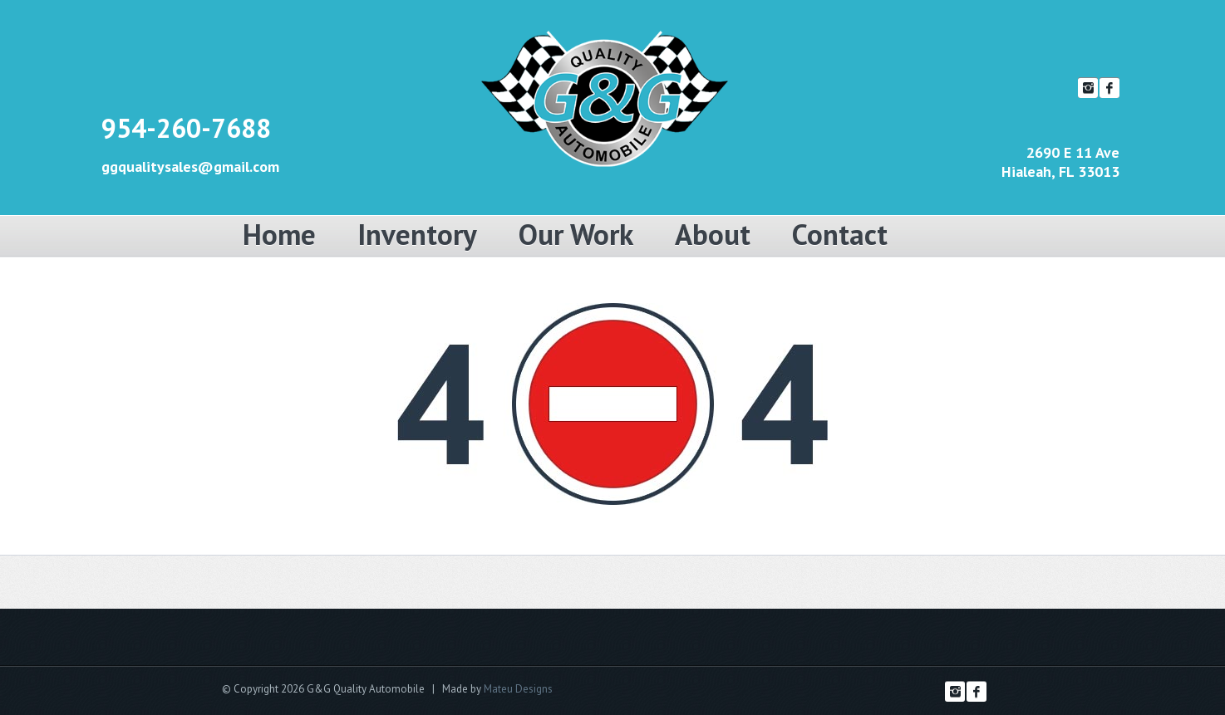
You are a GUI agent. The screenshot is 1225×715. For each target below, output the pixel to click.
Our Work (576, 234)
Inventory (417, 234)
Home (279, 234)
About (712, 234)
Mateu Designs (518, 689)
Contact (840, 234)
